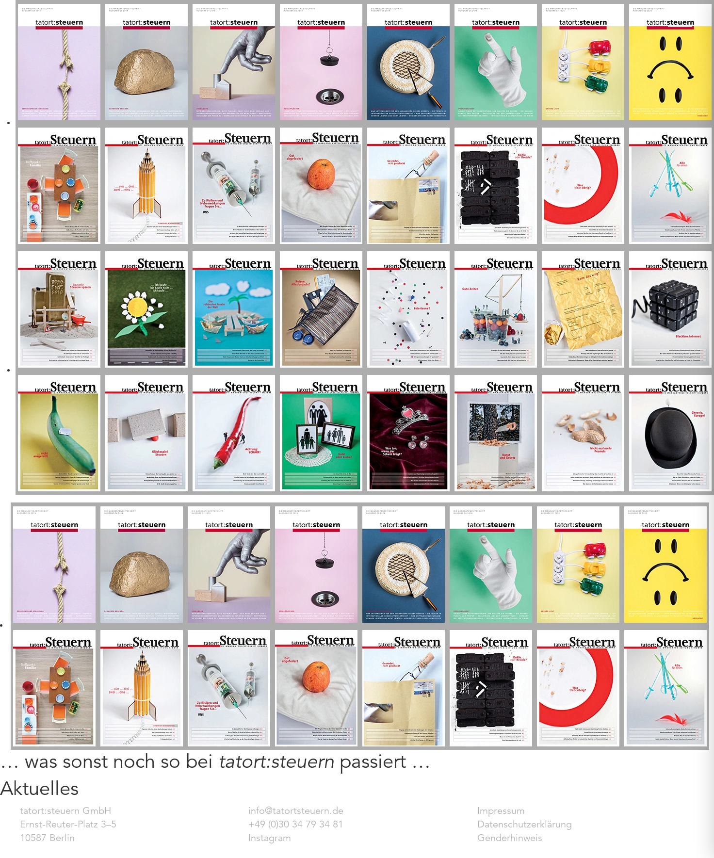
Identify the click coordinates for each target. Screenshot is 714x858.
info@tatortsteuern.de (295, 811)
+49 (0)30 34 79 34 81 (295, 824)
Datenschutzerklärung (524, 824)
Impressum (501, 811)
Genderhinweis (509, 838)
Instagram (269, 838)
